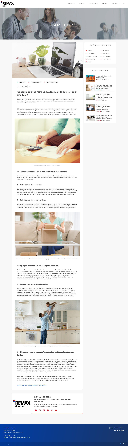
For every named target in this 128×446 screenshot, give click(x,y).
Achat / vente (91, 56)
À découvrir (91, 53)
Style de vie (106, 59)
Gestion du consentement (98, 444)
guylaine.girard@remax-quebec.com (19, 437)
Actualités (90, 59)
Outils (104, 3)
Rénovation (105, 56)
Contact (115, 3)
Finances (21, 82)
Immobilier (105, 53)
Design (89, 62)
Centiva (123, 443)
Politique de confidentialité (67, 444)
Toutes (89, 50)
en (124, 3)
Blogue (81, 3)
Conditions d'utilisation (83, 444)
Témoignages (93, 3)
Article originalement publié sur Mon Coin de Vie (31, 385)
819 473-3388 (11, 435)
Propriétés (70, 3)
